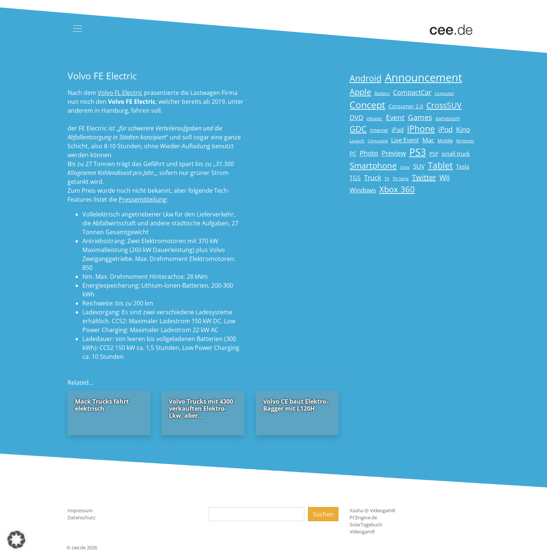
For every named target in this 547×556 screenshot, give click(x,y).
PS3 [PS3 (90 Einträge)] (417, 152)
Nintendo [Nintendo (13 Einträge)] (465, 140)
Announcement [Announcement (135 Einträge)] (423, 77)
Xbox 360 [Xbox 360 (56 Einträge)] (397, 189)
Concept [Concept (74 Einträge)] (367, 105)
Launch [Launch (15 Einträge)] (357, 140)
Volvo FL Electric (120, 93)
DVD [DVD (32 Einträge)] (356, 117)
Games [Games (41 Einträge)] (420, 117)
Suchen (323, 514)
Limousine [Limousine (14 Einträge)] (378, 140)
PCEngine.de (363, 517)
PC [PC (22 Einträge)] (353, 153)
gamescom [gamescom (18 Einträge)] (448, 118)
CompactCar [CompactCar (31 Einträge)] (412, 92)
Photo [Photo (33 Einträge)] (369, 153)
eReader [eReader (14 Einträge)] (375, 118)
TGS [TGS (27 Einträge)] (355, 177)
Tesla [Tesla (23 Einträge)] (462, 166)
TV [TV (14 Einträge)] (386, 178)
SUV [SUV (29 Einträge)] (419, 166)
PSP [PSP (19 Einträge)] (433, 153)
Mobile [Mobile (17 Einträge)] (445, 140)
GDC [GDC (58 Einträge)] (358, 129)
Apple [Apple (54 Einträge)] (360, 91)
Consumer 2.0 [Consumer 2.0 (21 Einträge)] (406, 106)
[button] (16, 539)
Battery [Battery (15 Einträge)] (382, 93)
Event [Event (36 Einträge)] (395, 117)
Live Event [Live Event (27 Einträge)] (405, 140)
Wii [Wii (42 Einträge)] (444, 177)
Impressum (80, 510)
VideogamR (362, 531)
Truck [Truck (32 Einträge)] (372, 177)
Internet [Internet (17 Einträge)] (379, 130)
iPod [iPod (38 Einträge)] (445, 129)
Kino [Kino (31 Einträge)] (463, 129)
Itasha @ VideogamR (372, 510)
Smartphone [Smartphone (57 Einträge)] (373, 165)
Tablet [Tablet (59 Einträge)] (440, 165)
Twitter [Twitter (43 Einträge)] (424, 177)
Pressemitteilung (142, 199)
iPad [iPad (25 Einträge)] (398, 130)
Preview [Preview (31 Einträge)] (393, 153)
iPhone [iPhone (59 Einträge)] (421, 129)
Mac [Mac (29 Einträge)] (428, 140)
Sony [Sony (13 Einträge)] (405, 167)
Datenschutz (81, 517)
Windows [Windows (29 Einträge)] (363, 190)
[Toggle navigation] (78, 28)
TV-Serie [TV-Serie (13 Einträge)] (401, 178)
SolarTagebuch (366, 524)
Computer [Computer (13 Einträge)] (444, 93)
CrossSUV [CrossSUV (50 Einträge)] (444, 105)
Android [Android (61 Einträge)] (365, 78)
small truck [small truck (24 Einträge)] (456, 154)
